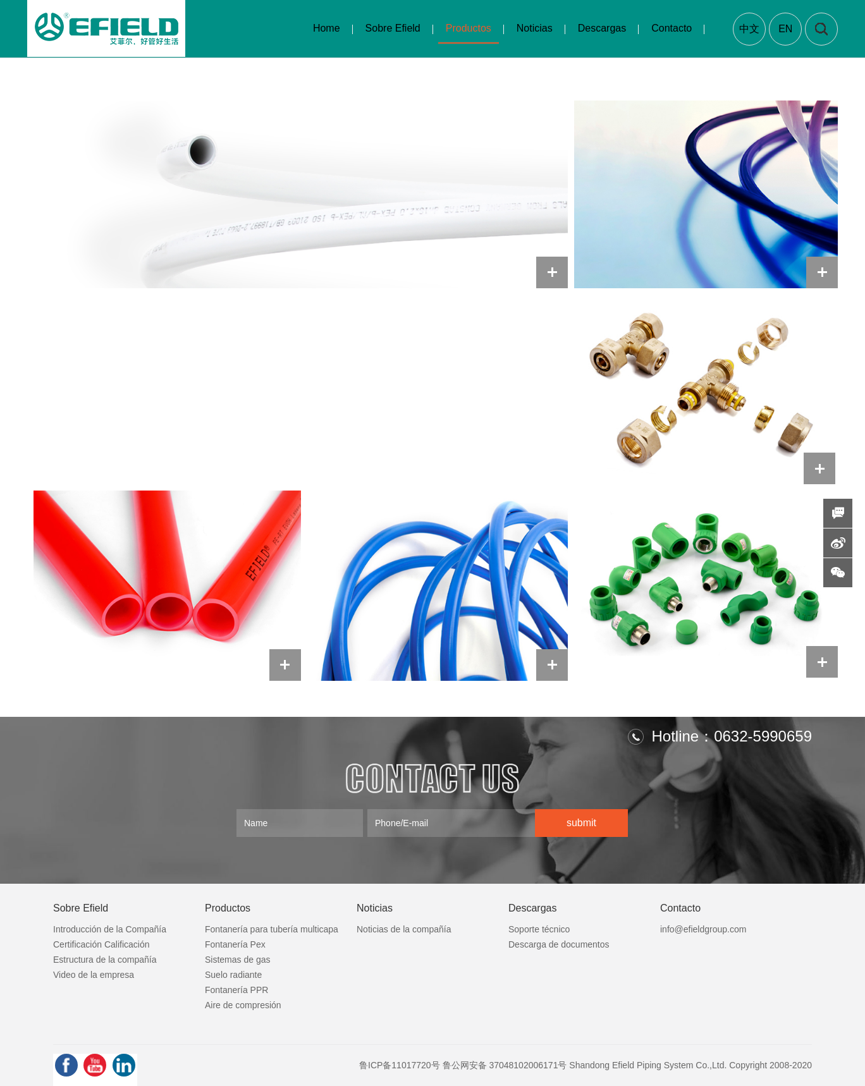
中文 (749, 28)
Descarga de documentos (559, 944)
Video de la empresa (93, 975)
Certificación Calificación (101, 944)
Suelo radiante (233, 975)
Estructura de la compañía (104, 960)
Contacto (671, 28)
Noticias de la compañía (404, 929)
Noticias (535, 28)
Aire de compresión (243, 1005)
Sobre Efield (392, 28)
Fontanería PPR (236, 990)
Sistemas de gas (238, 960)
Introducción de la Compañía (109, 929)
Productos (468, 28)
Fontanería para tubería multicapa (271, 929)
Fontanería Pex (235, 944)
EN (785, 28)
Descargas (602, 28)
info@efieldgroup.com (703, 929)
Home (326, 28)
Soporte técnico (539, 929)
